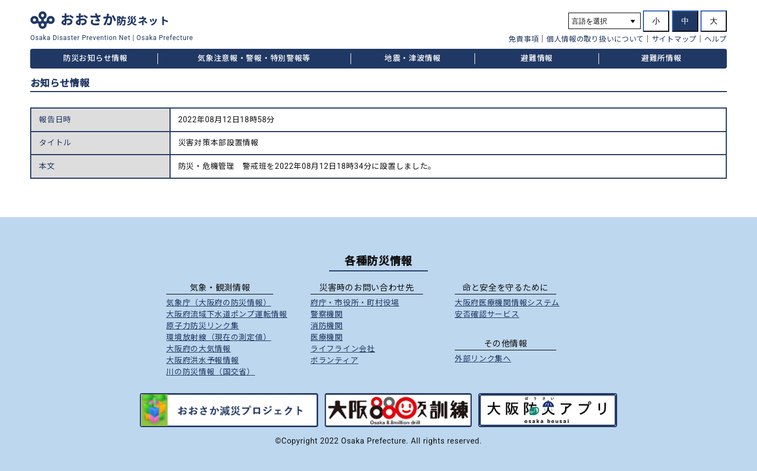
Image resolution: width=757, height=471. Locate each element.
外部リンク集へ (483, 358)
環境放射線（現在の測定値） (218, 337)
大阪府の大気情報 (198, 348)
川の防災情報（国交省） (210, 371)
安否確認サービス (487, 314)
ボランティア (334, 360)
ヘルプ (715, 39)
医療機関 (326, 337)
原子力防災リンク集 (202, 325)
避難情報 (537, 58)
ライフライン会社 (342, 348)
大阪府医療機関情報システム (507, 302)
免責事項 (524, 39)
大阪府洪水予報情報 (202, 360)
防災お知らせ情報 (95, 58)
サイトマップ (674, 39)
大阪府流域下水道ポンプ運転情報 (226, 314)
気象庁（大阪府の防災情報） (218, 302)
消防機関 (326, 325)
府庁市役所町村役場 (354, 302)
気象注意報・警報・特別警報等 (253, 58)
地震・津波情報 (413, 58)
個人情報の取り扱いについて (595, 39)
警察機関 (326, 314)
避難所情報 (661, 58)
